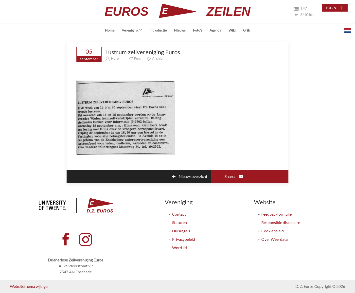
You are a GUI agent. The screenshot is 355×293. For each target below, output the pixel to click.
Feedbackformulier (277, 214)
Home (109, 30)
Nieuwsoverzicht (189, 176)
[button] (347, 30)
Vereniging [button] (132, 30)
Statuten (179, 222)
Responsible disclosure (280, 222)
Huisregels (181, 230)
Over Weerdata (274, 239)
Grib (246, 30)
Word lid (179, 247)
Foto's (197, 30)
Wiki (232, 30)
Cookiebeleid (272, 230)
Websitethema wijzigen (30, 286)
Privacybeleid (183, 239)
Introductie (158, 30)
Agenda (215, 30)
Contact (179, 214)
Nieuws (180, 30)
